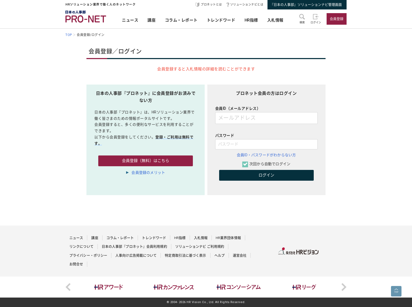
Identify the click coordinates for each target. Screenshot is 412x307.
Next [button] (344, 287)
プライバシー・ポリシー (88, 255)
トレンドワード (221, 20)
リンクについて (81, 246)
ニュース (130, 20)
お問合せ (76, 264)
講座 (151, 20)
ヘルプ (219, 255)
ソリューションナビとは (247, 4)
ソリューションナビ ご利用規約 (199, 246)
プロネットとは (211, 4)
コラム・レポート (181, 20)
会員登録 (336, 19)
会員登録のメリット (148, 172)
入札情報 (275, 20)
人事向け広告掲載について (136, 255)
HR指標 (251, 20)
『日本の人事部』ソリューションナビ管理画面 (306, 5)
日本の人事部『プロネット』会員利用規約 (134, 246)
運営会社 (239, 255)
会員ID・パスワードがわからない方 (266, 155)
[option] (108, 287)
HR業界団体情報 (228, 238)
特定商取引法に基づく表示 (185, 255)
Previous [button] (68, 287)
